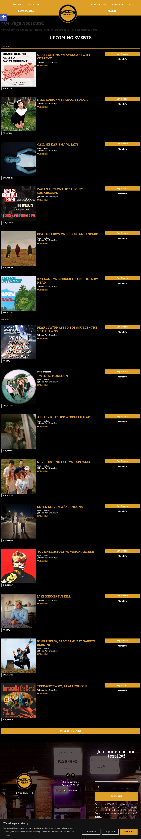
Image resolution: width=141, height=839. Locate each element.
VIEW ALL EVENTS (70, 731)
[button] (3, 17)
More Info (122, 59)
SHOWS (17, 4)
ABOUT (117, 4)
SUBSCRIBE (116, 796)
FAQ (130, 4)
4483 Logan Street (70, 782)
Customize (91, 831)
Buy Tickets (122, 54)
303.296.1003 (70, 790)
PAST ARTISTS (98, 4)
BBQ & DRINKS (26, 11)
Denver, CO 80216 (70, 785)
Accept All (129, 831)
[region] (70, 829)
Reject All (110, 831)
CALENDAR (33, 4)
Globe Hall (43, 66)
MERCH (112, 11)
